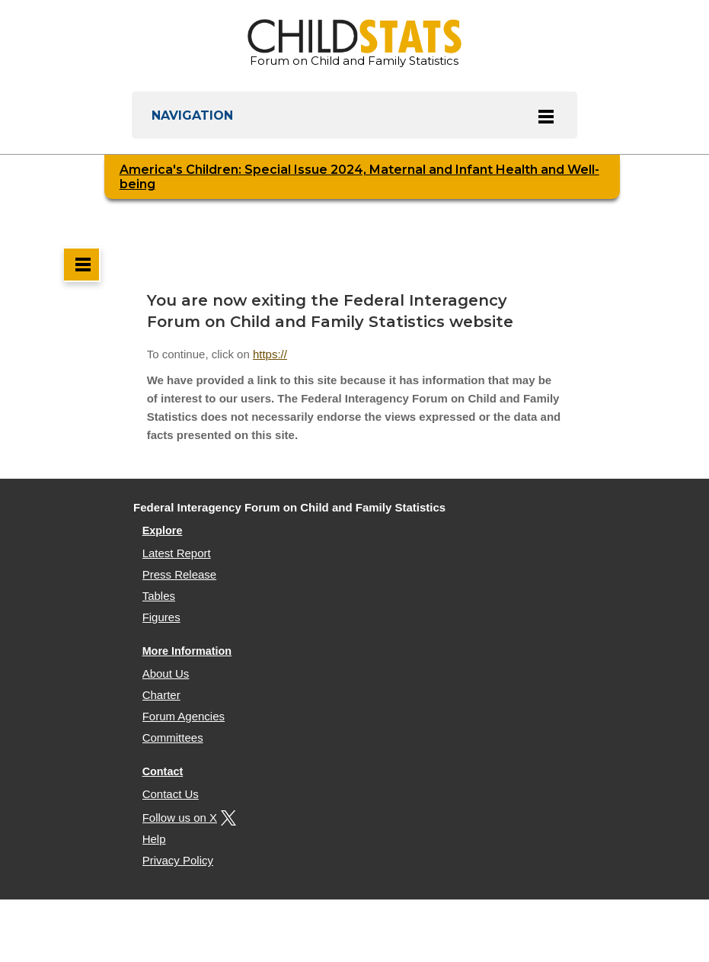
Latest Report (176, 553)
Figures (161, 617)
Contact (163, 771)
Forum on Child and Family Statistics (354, 43)
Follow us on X (187, 817)
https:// (270, 354)
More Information (187, 651)
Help (154, 838)
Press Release (179, 574)
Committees (172, 737)
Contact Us (170, 793)
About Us (166, 673)
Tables (158, 595)
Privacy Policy (177, 860)
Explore (162, 530)
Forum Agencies (183, 716)
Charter (161, 694)
